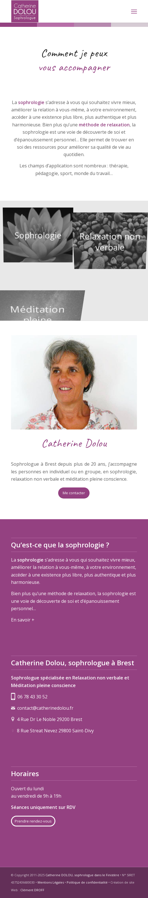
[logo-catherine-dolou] (61, 11)
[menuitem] (134, 11)
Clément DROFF (32, 890)
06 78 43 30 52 (32, 697)
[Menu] (134, 11)
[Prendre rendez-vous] (33, 821)
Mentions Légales (51, 882)
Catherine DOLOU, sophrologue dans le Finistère (82, 875)
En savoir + (22, 620)
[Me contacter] (74, 492)
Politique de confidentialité (87, 882)
